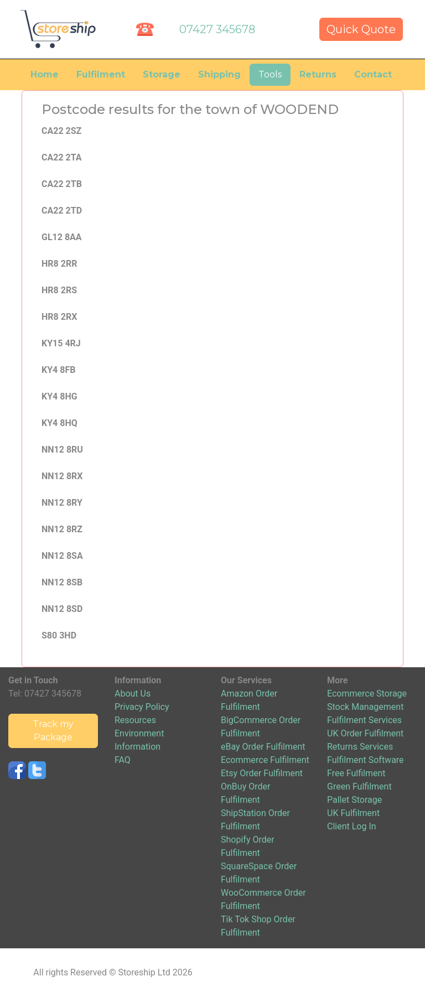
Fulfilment (100, 74)
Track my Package (53, 730)
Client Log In (351, 826)
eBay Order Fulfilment (263, 746)
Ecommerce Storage (367, 693)
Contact (373, 74)
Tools (270, 74)
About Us (133, 693)
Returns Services (360, 746)
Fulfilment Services (364, 720)
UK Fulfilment (353, 813)
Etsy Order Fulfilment (262, 773)
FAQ (123, 760)
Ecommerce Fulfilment (265, 760)
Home (44, 74)
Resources (135, 720)
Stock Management (365, 707)
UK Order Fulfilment (365, 733)
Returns (317, 74)
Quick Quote (361, 29)
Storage (161, 74)
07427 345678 (217, 29)
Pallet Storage (354, 800)
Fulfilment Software (365, 760)
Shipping (219, 74)
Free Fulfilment (356, 773)
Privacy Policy (142, 707)
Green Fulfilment (359, 786)
